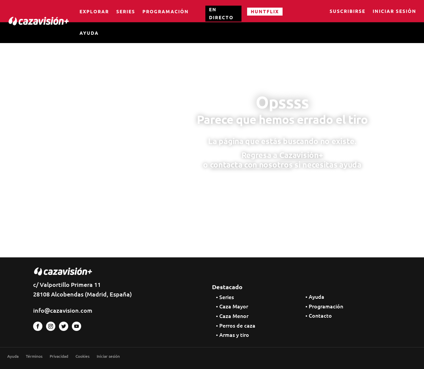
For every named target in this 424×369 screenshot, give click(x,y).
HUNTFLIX (265, 11)
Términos (34, 356)
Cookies (82, 356)
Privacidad (59, 356)
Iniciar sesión (394, 11)
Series (125, 11)
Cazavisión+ (301, 155)
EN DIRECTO (221, 13)
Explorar (94, 11)
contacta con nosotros (251, 164)
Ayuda (89, 33)
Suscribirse (347, 11)
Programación (165, 11)
